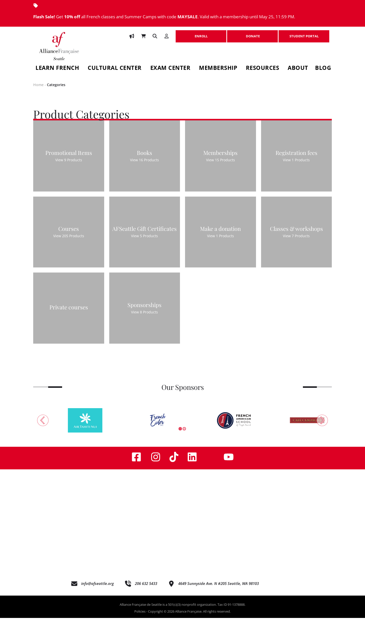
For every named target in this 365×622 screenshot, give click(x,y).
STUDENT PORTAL (303, 33)
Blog (323, 68)
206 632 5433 (146, 587)
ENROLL (201, 33)
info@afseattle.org (97, 587)
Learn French (57, 68)
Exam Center (170, 68)
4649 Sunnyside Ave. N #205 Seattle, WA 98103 (218, 587)
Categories (56, 88)
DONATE (252, 33)
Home (38, 88)
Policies (139, 615)
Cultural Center (115, 68)
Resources (262, 68)
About (298, 68)
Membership (218, 68)
